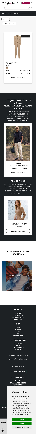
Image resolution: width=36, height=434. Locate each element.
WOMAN (18, 329)
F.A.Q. (18, 345)
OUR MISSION (18, 315)
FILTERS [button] (6, 19)
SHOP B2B (18, 381)
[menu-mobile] (3, 3)
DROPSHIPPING (18, 385)
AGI (18, 333)
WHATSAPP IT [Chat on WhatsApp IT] (18, 366)
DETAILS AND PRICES (18, 77)
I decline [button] (21, 423)
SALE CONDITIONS (18, 347)
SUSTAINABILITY (18, 317)
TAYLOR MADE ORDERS (18, 383)
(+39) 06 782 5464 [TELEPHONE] (22, 355)
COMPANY (18, 313)
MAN (18, 327)
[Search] (18, 8)
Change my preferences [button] (22, 427)
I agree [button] (22, 419)
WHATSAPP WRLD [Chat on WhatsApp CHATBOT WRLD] (18, 371)
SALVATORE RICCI (9, 23)
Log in (19, 3)
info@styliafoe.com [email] (20, 359)
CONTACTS (18, 343)
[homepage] (10, 3)
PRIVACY (18, 349)
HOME (3, 14)
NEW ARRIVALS (14, 14)
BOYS (18, 331)
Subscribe (26, 3)
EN (32, 3)
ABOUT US (18, 319)
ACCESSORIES (18, 335)
